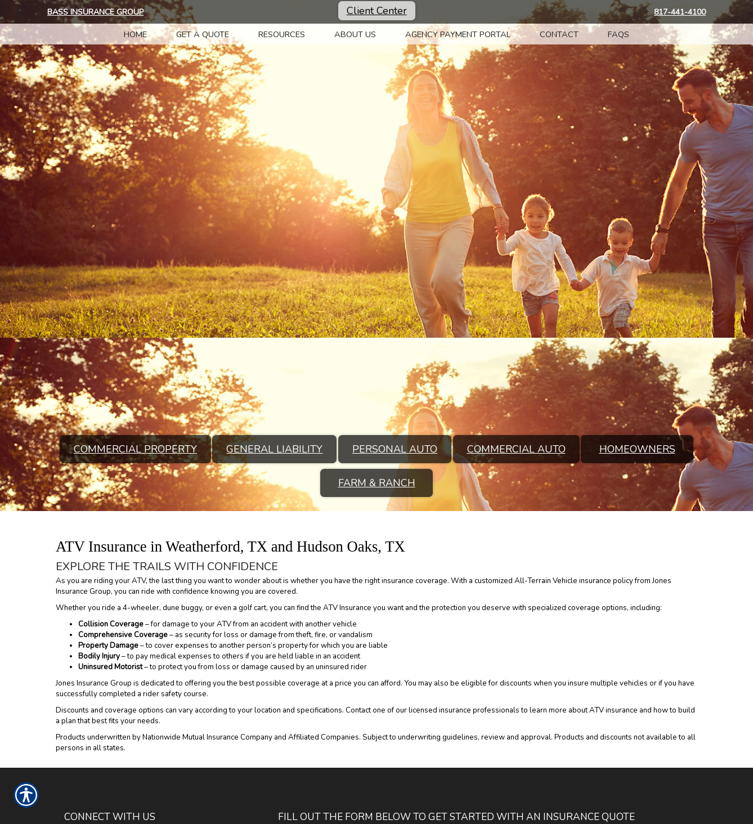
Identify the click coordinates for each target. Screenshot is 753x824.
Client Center (377, 10)
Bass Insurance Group (95, 12)
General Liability (274, 449)
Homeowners (637, 449)
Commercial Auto (516, 449)
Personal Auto (394, 449)
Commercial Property (135, 449)
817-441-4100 (680, 12)
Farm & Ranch (376, 483)
